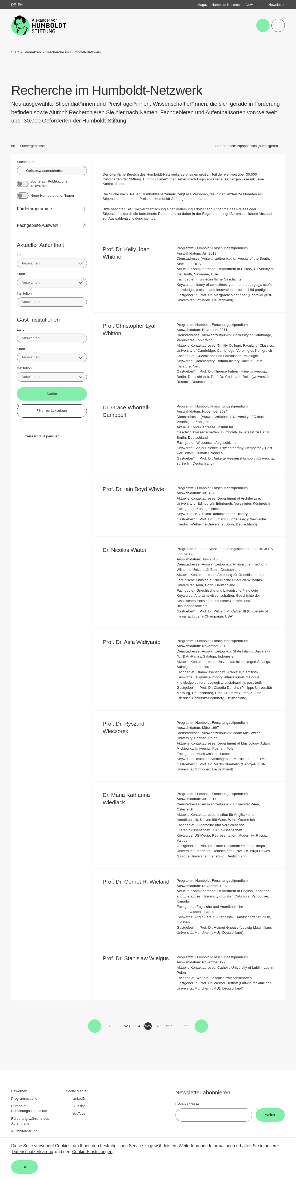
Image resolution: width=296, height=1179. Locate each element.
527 (169, 1027)
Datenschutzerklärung (32, 1151)
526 (159, 1027)
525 (148, 1027)
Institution (24, 293)
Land (21, 255)
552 (186, 1027)
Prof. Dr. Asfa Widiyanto (135, 642)
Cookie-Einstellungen (92, 1151)
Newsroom (254, 5)
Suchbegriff (25, 162)
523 (127, 1027)
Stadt (21, 274)
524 (137, 1027)
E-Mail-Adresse (187, 1104)
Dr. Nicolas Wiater (128, 550)
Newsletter (277, 5)
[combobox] (52, 263)
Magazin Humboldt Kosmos (218, 5)
